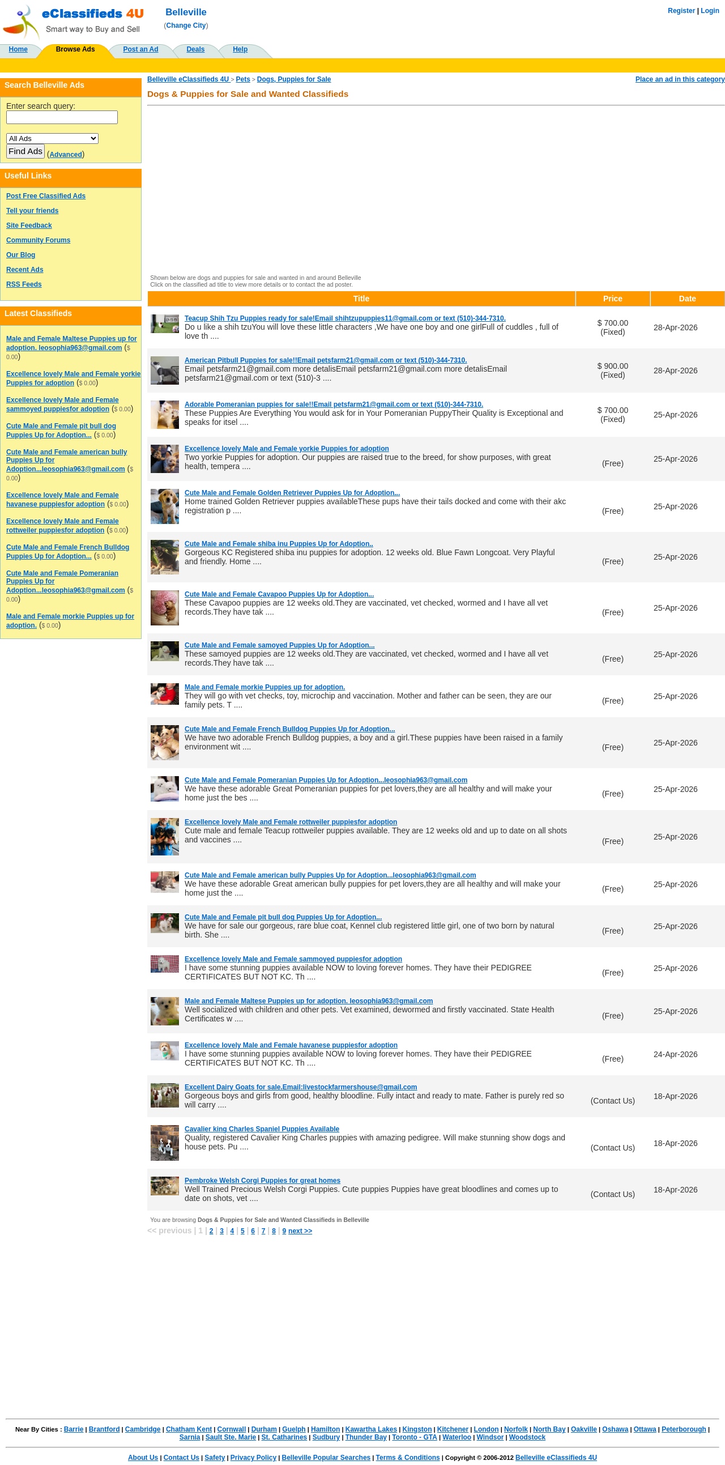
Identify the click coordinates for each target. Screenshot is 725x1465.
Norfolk (516, 1429)
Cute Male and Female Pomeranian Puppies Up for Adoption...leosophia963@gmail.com (326, 780)
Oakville (584, 1429)
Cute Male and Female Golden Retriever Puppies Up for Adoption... (292, 493)
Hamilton (325, 1429)
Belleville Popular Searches (326, 1458)
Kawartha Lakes (371, 1429)
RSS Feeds (24, 284)
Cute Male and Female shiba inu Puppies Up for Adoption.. (279, 544)
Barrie (74, 1429)
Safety (214, 1458)
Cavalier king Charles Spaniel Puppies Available (262, 1129)
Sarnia (190, 1437)
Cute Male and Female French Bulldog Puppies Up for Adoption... (290, 729)
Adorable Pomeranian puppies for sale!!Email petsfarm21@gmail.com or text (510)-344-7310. (334, 404)
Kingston (417, 1429)
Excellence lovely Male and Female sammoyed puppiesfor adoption (293, 959)
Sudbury (326, 1437)
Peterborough (684, 1429)
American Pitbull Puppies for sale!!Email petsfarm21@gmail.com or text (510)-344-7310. (326, 360)
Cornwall (232, 1429)
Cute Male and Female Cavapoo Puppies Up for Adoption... (279, 594)
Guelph (293, 1429)
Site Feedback (29, 225)
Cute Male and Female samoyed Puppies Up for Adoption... (280, 645)
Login (710, 11)
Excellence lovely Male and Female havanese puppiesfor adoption (291, 1045)
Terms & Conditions (408, 1458)
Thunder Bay (366, 1437)
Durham (264, 1429)
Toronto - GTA (414, 1437)
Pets (243, 79)
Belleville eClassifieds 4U (189, 79)
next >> (300, 1231)
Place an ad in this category (680, 79)
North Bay (549, 1429)
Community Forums (38, 240)
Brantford (104, 1429)
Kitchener (452, 1429)
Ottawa (645, 1429)
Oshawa (615, 1429)
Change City (186, 25)
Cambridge (143, 1429)
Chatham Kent (189, 1429)
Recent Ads (25, 270)
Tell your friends (32, 211)
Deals (195, 49)
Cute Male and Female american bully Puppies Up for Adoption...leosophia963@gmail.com (330, 875)
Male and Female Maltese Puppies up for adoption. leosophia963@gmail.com (309, 1001)
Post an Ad (140, 49)
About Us (143, 1458)
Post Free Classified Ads (46, 196)
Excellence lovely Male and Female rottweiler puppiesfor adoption (291, 822)
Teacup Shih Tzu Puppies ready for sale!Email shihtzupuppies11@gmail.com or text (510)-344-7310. (345, 318)
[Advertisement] (436, 191)
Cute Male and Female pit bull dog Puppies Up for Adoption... (283, 917)
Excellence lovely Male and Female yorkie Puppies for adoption (287, 449)
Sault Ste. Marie (231, 1437)
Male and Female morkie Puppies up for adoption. (265, 687)
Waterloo (456, 1437)
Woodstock (527, 1437)
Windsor (490, 1437)
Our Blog (20, 255)
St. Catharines (285, 1437)
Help (240, 49)
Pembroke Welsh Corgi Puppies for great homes (262, 1181)
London (486, 1429)
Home (18, 49)
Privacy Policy (253, 1458)
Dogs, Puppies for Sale (294, 79)
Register (681, 11)
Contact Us (181, 1458)
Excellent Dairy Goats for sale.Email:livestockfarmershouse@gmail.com (301, 1087)
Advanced (65, 155)
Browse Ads (75, 49)
